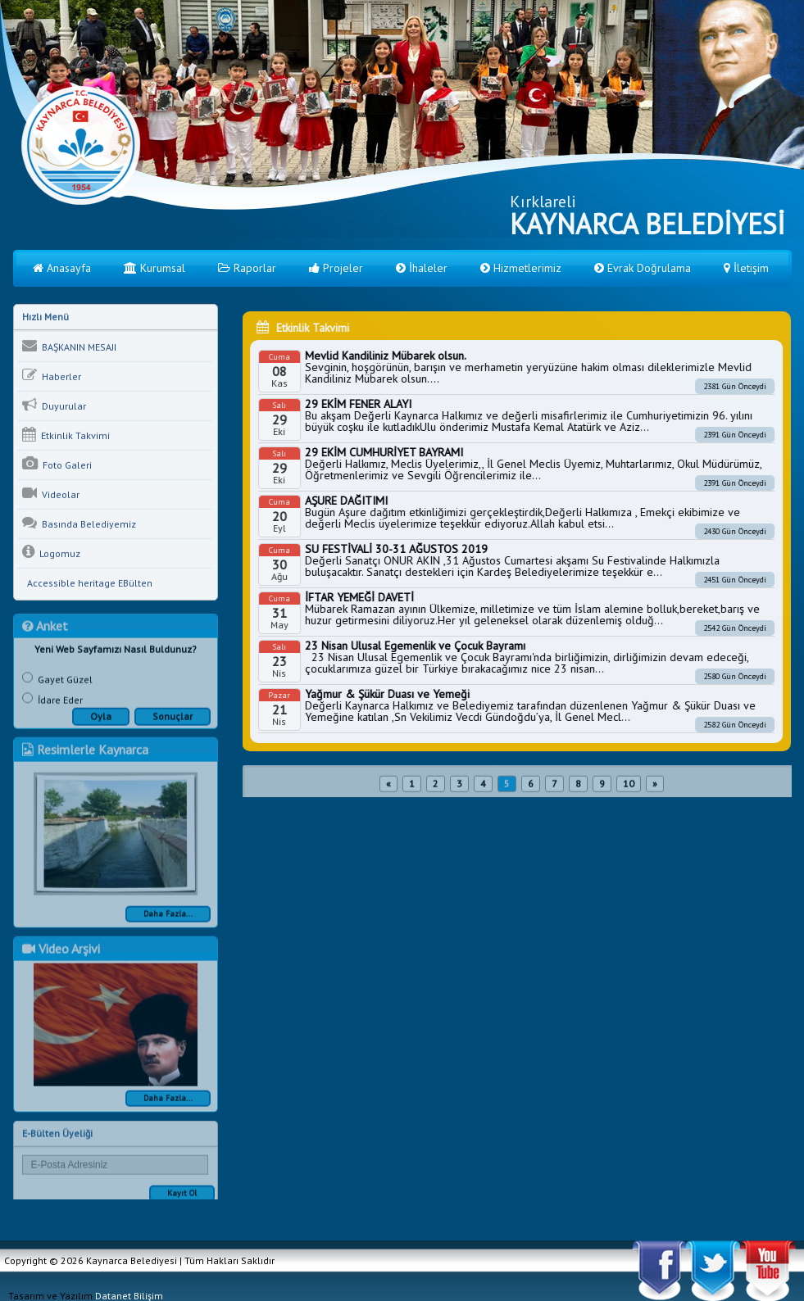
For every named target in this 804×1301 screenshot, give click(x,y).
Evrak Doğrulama (642, 268)
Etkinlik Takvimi (66, 437)
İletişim (746, 268)
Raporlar (247, 268)
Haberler (51, 378)
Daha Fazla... (168, 922)
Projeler (336, 268)
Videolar (50, 496)
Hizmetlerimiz (520, 268)
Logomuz (51, 555)
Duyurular (54, 408)
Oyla (100, 724)
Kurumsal (154, 268)
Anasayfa (62, 268)
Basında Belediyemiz (79, 526)
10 (628, 792)
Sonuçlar (172, 724)
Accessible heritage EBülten (87, 586)
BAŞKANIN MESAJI (69, 349)
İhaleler (421, 268)
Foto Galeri (57, 467)
